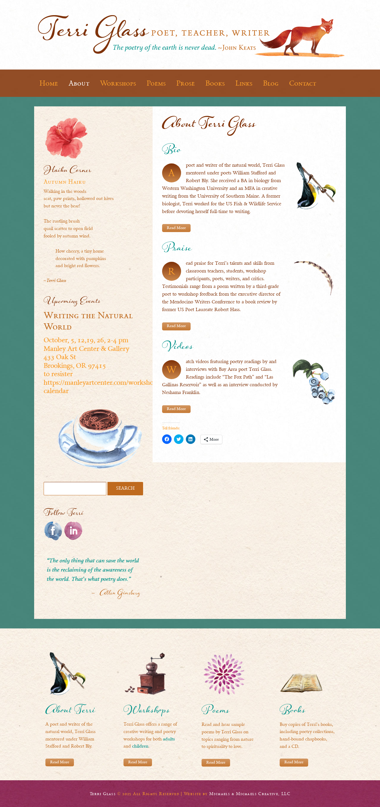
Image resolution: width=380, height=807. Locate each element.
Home (48, 83)
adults (169, 739)
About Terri (70, 712)
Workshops (118, 83)
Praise (177, 250)
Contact (302, 83)
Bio (171, 151)
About (79, 83)
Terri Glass (103, 793)
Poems (156, 83)
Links (243, 83)
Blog (270, 83)
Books (215, 83)
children (140, 746)
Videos (177, 348)
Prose (185, 83)
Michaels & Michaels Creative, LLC (249, 793)
